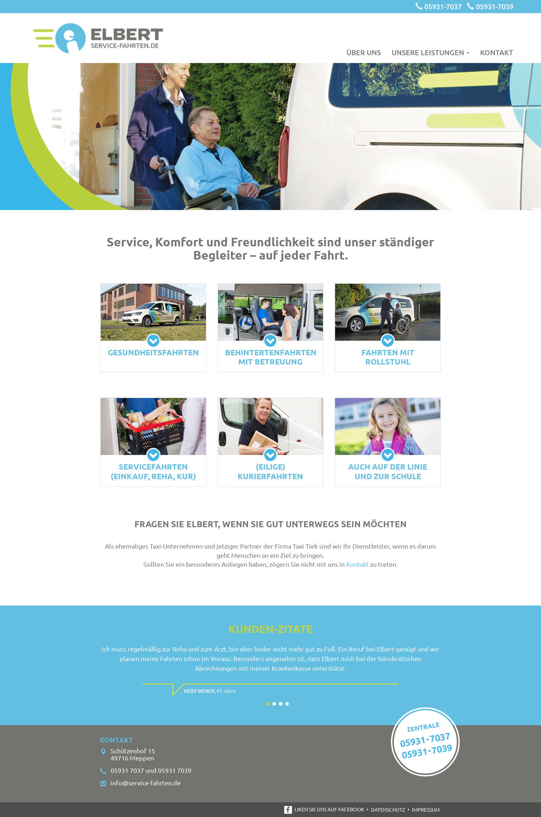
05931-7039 (490, 6)
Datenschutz (388, 809)
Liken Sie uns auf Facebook (324, 809)
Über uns (363, 52)
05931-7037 (438, 6)
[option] (270, 671)
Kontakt (496, 52)
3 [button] (280, 704)
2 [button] (274, 704)
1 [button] (268, 704)
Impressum (426, 809)
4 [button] (287, 704)
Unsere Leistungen (431, 52)
